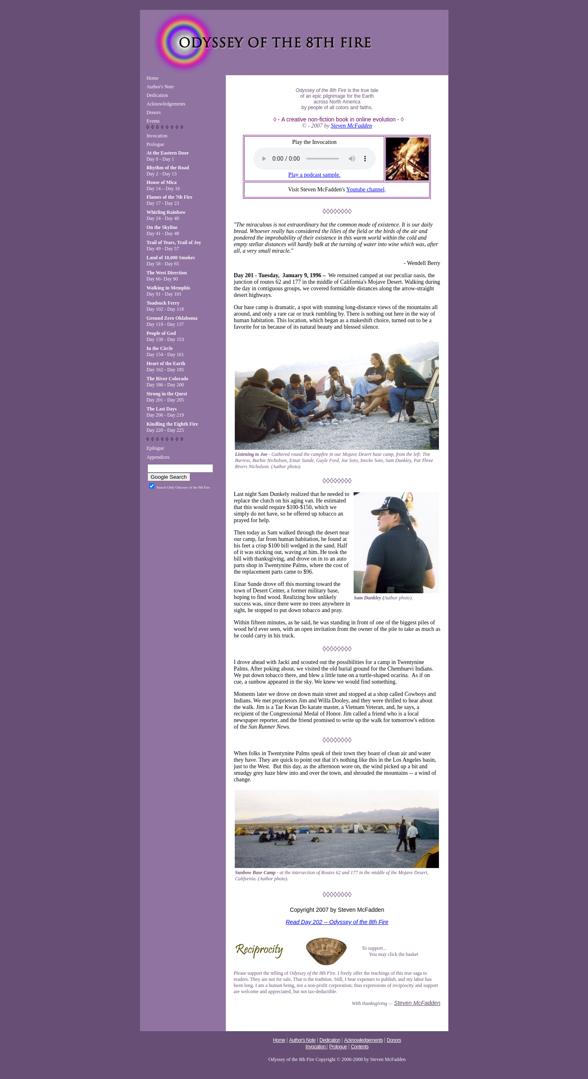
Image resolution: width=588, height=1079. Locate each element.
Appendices (158, 457)
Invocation (157, 136)
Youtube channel (365, 189)
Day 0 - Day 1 (168, 156)
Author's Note (160, 87)
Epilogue (155, 448)
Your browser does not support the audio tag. (314, 159)
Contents (359, 1047)
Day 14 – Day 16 (163, 185)
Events (153, 121)
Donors (154, 112)
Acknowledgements (166, 104)
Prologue (155, 144)
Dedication (157, 95)
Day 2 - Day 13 (168, 171)
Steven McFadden (351, 126)
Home (152, 78)
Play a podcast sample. (314, 175)
